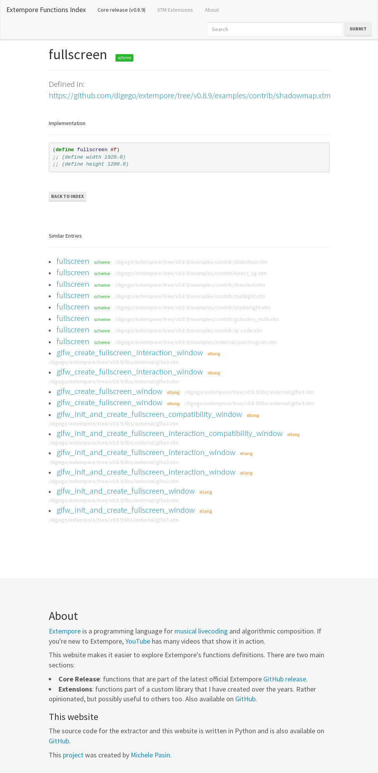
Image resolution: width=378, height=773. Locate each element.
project (73, 754)
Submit (358, 29)
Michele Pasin (150, 754)
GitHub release (284, 678)
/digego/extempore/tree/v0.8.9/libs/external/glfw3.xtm (114, 361)
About (212, 9)
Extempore (65, 631)
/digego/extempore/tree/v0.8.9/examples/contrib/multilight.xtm (190, 296)
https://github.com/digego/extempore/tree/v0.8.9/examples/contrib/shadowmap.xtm (190, 95)
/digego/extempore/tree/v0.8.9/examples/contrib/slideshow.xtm (191, 261)
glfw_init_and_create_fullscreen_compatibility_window (149, 414)
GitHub (245, 698)
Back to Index (67, 196)
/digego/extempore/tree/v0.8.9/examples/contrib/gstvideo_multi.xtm (197, 319)
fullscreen (73, 261)
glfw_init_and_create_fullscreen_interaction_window (146, 452)
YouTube (137, 641)
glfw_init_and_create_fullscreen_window (126, 490)
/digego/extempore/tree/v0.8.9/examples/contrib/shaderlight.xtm (192, 307)
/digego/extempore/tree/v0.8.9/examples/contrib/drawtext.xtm (190, 284)
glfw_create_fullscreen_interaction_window (130, 352)
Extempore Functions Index (46, 9)
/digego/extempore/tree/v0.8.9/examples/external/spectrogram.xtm (196, 342)
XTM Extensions (175, 9)
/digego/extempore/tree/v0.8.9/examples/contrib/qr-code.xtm (189, 330)
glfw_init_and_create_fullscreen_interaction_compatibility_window (169, 433)
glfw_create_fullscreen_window (109, 391)
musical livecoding (201, 631)
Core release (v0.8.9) (124, 9)
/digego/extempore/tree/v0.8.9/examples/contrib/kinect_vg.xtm (191, 273)
